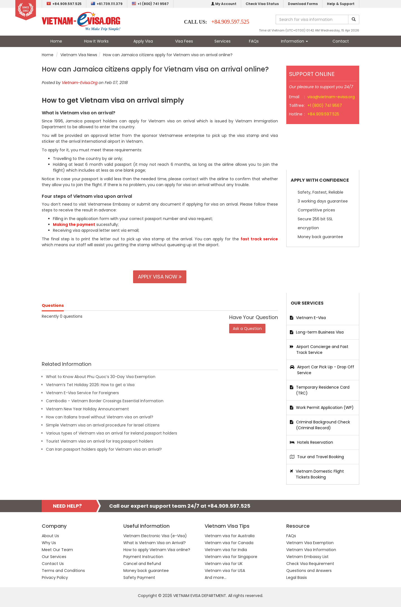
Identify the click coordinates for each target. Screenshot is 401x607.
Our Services (54, 556)
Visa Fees (184, 41)
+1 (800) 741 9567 (150, 3)
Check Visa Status (262, 3)
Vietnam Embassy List (307, 556)
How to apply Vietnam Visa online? (156, 549)
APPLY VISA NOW (160, 276)
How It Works (96, 41)
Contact (340, 41)
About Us (50, 536)
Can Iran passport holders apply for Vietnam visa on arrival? (104, 449)
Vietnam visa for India (226, 549)
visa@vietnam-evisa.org (331, 97)
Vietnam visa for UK (224, 563)
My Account (223, 3)
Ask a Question (247, 328)
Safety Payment (139, 577)
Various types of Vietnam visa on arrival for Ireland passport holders (111, 433)
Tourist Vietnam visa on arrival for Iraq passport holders (99, 441)
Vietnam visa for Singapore (231, 556)
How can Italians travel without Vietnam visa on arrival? (99, 417)
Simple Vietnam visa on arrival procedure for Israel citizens (103, 425)
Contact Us (53, 563)
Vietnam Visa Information (311, 549)
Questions (53, 305)
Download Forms (303, 3)
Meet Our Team (57, 549)
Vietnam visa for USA (225, 570)
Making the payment (74, 224)
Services (222, 41)
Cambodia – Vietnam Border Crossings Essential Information (104, 401)
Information (294, 41)
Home (56, 41)
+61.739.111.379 (107, 3)
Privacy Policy (55, 577)
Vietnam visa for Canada (229, 543)
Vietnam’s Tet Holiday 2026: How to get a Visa (90, 385)
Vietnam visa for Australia (230, 536)
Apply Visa (143, 41)
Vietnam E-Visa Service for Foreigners (82, 393)
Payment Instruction (143, 556)
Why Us (49, 543)
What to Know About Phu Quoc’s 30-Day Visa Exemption (100, 376)
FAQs (254, 41)
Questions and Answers (309, 570)
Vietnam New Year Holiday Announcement (87, 409)
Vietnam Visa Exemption (310, 543)
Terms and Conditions (63, 570)
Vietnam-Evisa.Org (79, 82)
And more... (215, 577)
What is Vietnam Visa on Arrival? (154, 543)
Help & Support (340, 3)
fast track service (259, 239)
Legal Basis (296, 577)
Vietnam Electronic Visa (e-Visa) (155, 536)
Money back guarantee (146, 570)
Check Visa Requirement (310, 563)
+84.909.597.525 (64, 3)
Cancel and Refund (142, 563)
